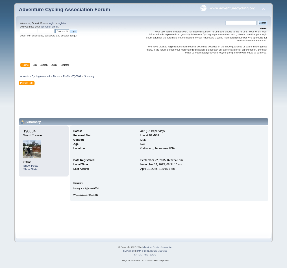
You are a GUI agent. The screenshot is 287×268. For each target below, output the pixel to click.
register (62, 23)
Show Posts (30, 165)
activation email (49, 26)
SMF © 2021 (143, 251)
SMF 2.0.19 (129, 251)
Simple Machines (158, 251)
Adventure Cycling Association (157, 247)
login (51, 23)
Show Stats (30, 169)
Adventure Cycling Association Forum (64, 9)
